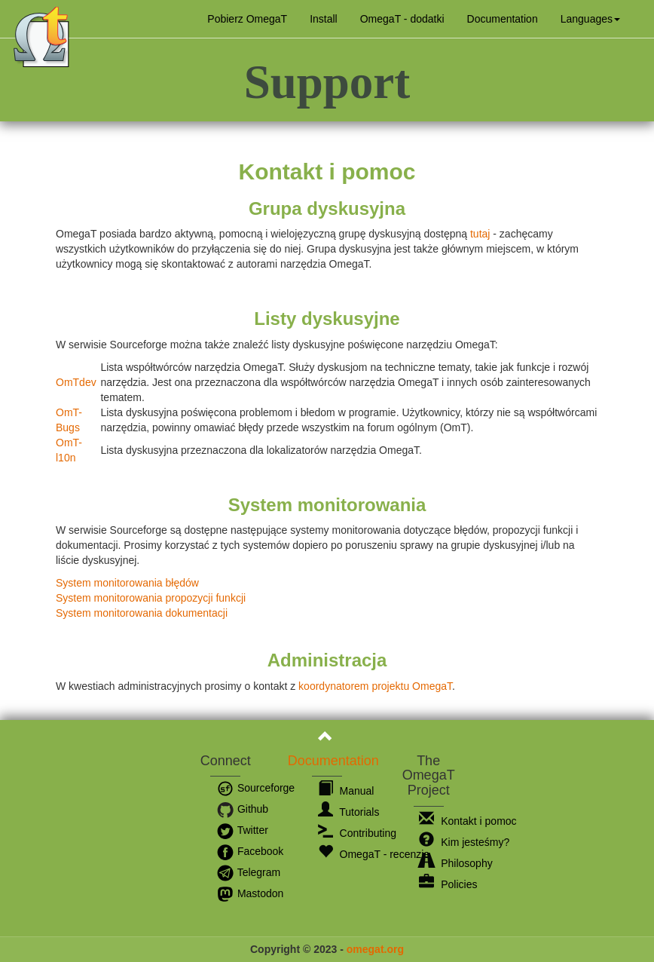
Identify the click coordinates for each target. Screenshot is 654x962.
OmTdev (76, 382)
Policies (448, 884)
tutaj (480, 234)
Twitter (242, 830)
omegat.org (375, 949)
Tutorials (349, 812)
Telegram (248, 872)
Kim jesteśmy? (464, 842)
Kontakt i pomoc (467, 821)
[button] (590, 19)
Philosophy (455, 863)
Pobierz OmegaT (247, 19)
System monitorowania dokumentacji (142, 613)
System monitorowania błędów (127, 583)
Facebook (249, 851)
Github (242, 809)
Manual (346, 791)
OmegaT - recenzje (373, 854)
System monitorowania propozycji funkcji (151, 598)
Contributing (357, 833)
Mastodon (249, 893)
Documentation (502, 19)
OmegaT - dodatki (402, 19)
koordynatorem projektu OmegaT (375, 686)
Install (324, 19)
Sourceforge (255, 788)
